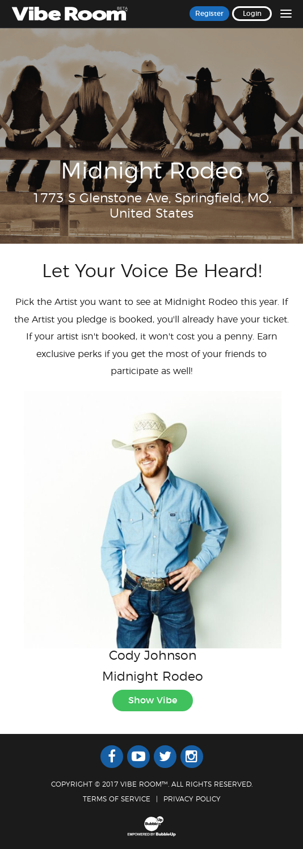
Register (209, 13)
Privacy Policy (192, 799)
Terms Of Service (116, 799)
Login (252, 13)
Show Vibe (152, 700)
